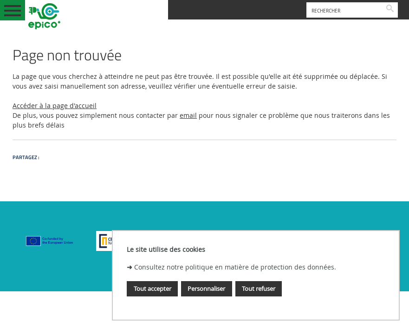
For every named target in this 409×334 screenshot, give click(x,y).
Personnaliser (206, 288)
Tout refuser (258, 288)
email (188, 115)
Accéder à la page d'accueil (55, 105)
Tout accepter (152, 288)
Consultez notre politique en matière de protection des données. (235, 267)
